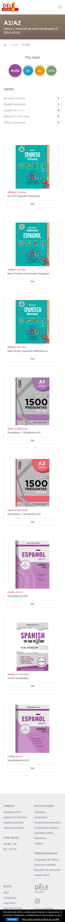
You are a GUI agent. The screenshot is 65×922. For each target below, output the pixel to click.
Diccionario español (44, 864)
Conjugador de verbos (46, 859)
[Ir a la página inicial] (6, 45)
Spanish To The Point (15, 817)
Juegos (38, 843)
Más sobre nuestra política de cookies (41, 919)
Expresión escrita (43, 833)
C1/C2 (51, 70)
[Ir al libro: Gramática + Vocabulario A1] (32, 409)
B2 (39, 70)
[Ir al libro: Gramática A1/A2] (32, 572)
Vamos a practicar (14, 827)
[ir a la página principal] (10, 7)
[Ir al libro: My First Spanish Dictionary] (32, 174)
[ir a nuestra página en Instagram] (37, 901)
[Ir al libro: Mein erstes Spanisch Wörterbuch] (32, 329)
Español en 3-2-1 (13, 812)
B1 (28, 70)
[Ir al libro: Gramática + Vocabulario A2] (32, 490)
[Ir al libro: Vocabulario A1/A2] (32, 736)
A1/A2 (15, 70)
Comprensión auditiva (46, 827)
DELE (6, 892)
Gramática (40, 812)
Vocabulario (40, 817)
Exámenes (40, 838)
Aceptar (12, 919)
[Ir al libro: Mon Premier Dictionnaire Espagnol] (32, 252)
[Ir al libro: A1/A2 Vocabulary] (32, 654)
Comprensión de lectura (47, 822)
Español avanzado (14, 822)
